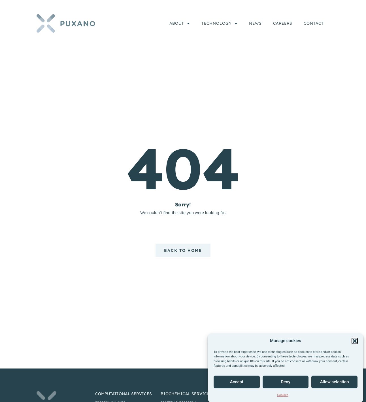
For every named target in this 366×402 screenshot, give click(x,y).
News (255, 23)
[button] (355, 345)
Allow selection (334, 386)
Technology (219, 23)
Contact (314, 23)
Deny (285, 386)
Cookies (282, 399)
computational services (123, 393)
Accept (236, 386)
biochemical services (186, 393)
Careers (282, 23)
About (179, 23)
